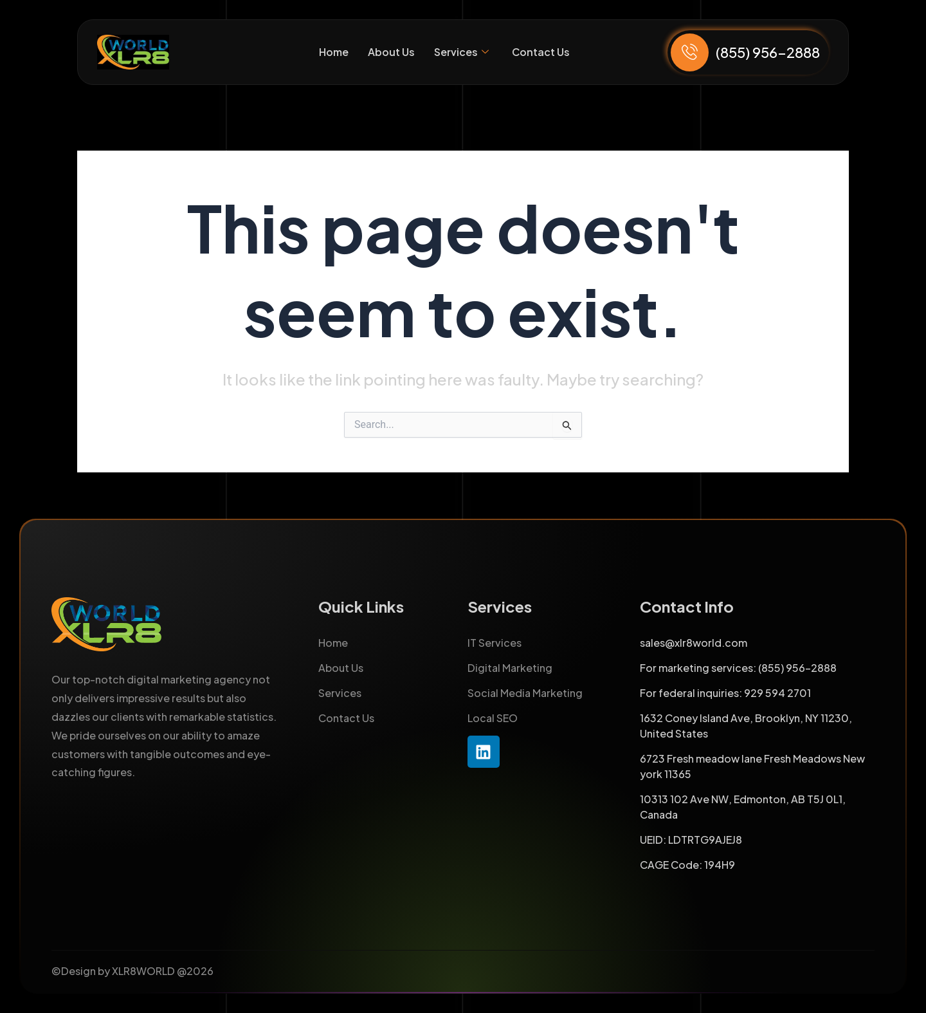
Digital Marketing (510, 667)
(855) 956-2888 (768, 52)
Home (333, 52)
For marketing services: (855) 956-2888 (738, 667)
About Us (390, 52)
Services (460, 52)
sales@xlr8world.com (693, 642)
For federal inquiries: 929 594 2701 (725, 693)
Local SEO (493, 718)
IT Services (495, 642)
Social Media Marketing (525, 693)
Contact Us (540, 52)
